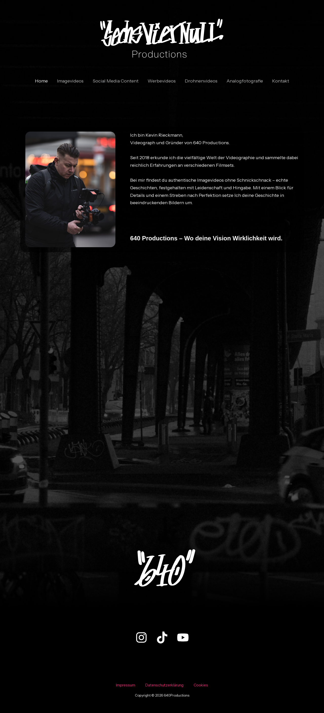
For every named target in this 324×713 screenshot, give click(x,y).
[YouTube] (183, 637)
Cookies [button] (201, 685)
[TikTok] (162, 637)
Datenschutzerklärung (164, 685)
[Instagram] (141, 637)
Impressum (125, 685)
